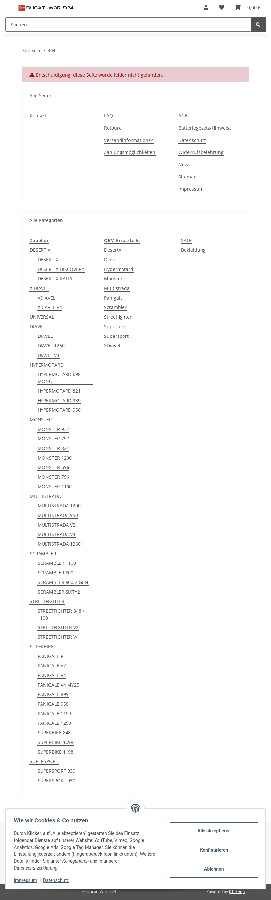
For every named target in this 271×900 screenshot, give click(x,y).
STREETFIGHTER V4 (58, 637)
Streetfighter (118, 317)
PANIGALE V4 (52, 675)
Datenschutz (192, 140)
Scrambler (115, 307)
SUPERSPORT (44, 761)
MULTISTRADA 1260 (59, 544)
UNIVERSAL (42, 317)
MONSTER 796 (53, 477)
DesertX (112, 250)
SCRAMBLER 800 (55, 572)
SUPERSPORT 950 (56, 780)
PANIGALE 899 (53, 694)
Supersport (116, 336)
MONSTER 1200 (55, 458)
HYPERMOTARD (47, 365)
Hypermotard (118, 269)
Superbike (115, 326)
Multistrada (117, 288)
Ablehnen (211, 869)
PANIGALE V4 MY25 (58, 685)
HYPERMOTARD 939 (59, 400)
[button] (206, 7)
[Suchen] (128, 24)
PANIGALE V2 (52, 665)
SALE (186, 240)
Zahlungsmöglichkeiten (129, 152)
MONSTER (41, 419)
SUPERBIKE (42, 646)
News (184, 164)
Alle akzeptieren (211, 830)
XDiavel (112, 345)
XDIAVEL (46, 298)
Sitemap (187, 177)
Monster (113, 278)
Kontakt (38, 115)
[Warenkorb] (248, 7)
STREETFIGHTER (47, 601)
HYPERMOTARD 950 (59, 410)
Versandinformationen (129, 140)
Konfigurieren (212, 849)
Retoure (113, 128)
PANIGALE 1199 (54, 713)
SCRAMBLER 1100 (57, 563)
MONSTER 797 (53, 438)
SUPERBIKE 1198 (55, 752)
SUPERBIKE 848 (54, 732)
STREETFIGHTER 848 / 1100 (61, 614)
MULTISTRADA (45, 496)
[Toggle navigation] (8, 4)
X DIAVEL (39, 288)
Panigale (113, 298)
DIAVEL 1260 (51, 345)
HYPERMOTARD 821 (59, 391)
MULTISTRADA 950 (58, 515)
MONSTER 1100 (55, 486)
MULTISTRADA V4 (56, 534)
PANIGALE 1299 (54, 723)
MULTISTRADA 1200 (59, 505)
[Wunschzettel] (222, 7)
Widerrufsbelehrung (201, 152)
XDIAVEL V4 (50, 307)
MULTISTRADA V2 (56, 525)
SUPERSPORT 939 (56, 771)
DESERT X (40, 250)
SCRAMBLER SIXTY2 (59, 592)
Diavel (111, 259)
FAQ (108, 115)
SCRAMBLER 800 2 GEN (63, 582)
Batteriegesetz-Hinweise (205, 128)
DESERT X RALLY (55, 278)
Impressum (190, 189)
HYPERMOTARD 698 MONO (59, 377)
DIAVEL (37, 326)
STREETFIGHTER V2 (58, 627)
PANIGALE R (51, 656)
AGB (183, 115)
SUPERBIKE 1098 (55, 742)
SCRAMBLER (43, 553)
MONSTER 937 (53, 429)
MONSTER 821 (53, 448)
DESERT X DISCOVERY (61, 269)
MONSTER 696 (53, 467)
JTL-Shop (237, 891)
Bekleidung (193, 250)
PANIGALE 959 (53, 704)
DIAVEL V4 (48, 355)
